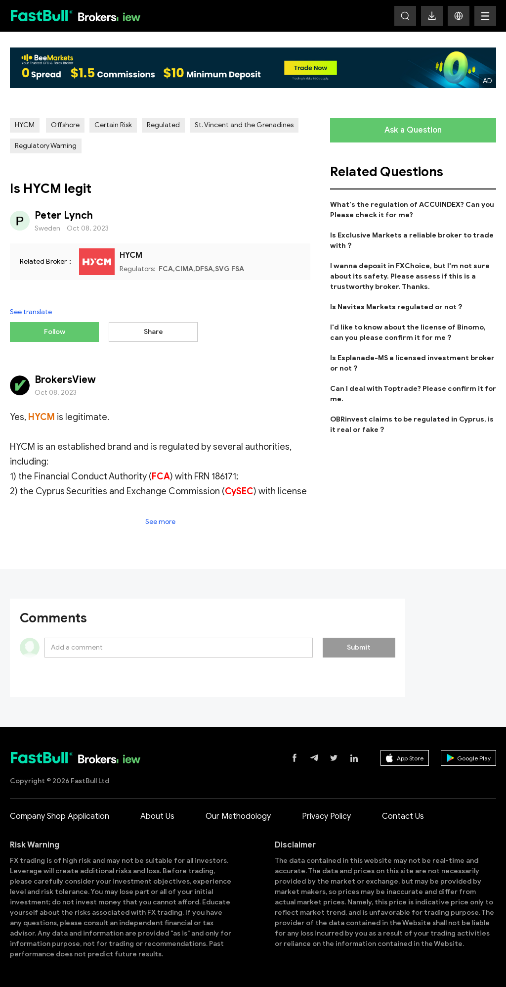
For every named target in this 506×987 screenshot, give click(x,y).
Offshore (65, 125)
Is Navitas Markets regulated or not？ (397, 307)
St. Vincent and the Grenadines (244, 125)
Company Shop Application (59, 815)
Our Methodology (238, 815)
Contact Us (403, 815)
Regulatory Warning (46, 145)
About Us (157, 815)
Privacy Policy (326, 815)
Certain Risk (113, 125)
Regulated (163, 125)
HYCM (25, 125)
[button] (458, 16)
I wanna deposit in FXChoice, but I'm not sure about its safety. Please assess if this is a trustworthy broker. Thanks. (410, 276)
